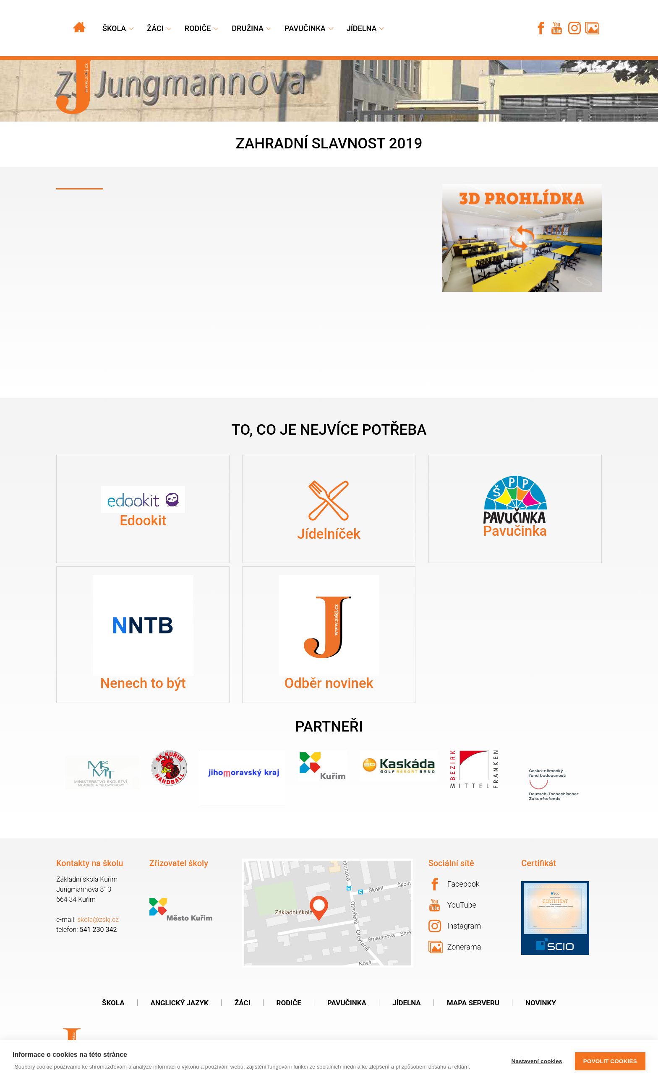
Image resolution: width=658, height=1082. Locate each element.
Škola (114, 28)
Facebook (454, 884)
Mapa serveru (473, 1003)
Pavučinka (305, 28)
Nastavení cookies (537, 1061)
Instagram (454, 926)
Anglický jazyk (180, 1003)
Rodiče (198, 28)
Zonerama (454, 947)
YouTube (452, 905)
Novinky (540, 1003)
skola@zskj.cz (98, 920)
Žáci (243, 1003)
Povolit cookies (610, 1061)
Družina (248, 28)
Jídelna (362, 28)
